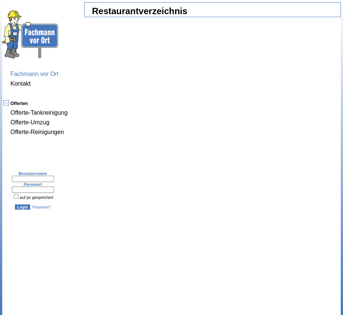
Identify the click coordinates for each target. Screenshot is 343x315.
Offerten (19, 103)
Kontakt (20, 83)
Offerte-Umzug (30, 122)
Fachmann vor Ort (34, 74)
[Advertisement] (144, 240)
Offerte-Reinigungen (37, 132)
